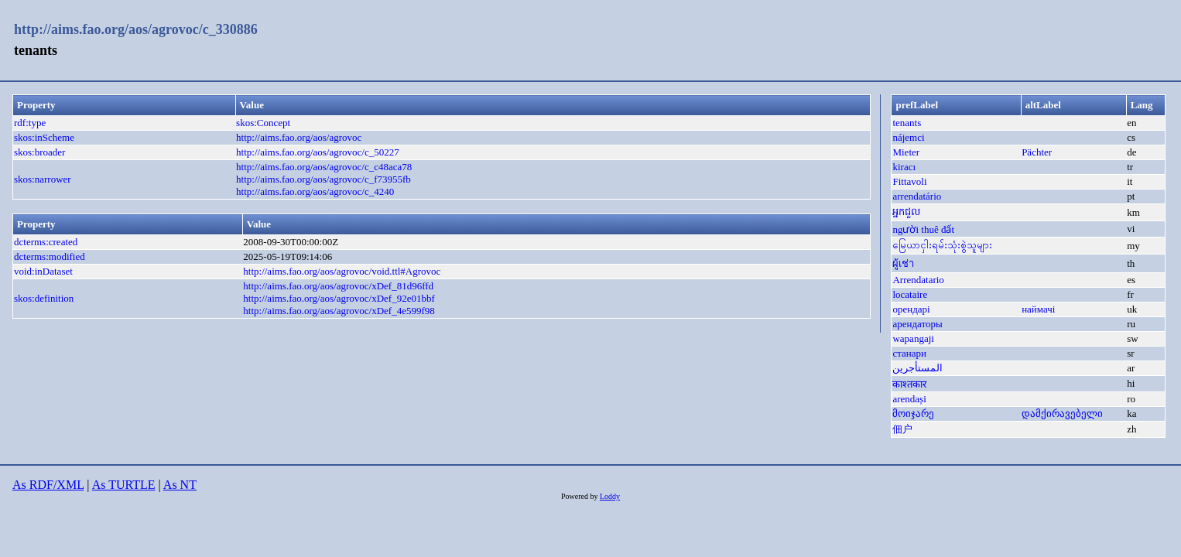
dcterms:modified (49, 256)
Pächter (1037, 152)
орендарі (910, 309)
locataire (909, 294)
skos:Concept (263, 122)
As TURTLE (124, 484)
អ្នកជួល (906, 211)
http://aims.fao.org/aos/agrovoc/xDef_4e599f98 (338, 310)
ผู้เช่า (903, 263)
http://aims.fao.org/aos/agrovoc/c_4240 (315, 191)
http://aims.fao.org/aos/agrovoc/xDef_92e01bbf (338, 298)
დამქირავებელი (1062, 413)
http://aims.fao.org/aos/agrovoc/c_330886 (136, 29)
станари (909, 353)
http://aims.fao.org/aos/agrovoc (298, 137)
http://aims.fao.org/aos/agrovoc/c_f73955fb (323, 179)
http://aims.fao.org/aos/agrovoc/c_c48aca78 (324, 167)
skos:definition (44, 298)
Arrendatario (917, 279)
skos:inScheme (44, 137)
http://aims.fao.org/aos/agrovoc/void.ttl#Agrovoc (341, 271)
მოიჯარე (913, 413)
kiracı (904, 167)
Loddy (610, 496)
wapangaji (912, 338)
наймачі (1038, 309)
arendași (909, 399)
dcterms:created (45, 242)
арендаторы (917, 324)
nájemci (908, 137)
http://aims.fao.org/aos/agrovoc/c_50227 (317, 152)
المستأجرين (917, 368)
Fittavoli (909, 181)
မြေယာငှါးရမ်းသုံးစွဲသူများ (942, 245)
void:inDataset (43, 271)
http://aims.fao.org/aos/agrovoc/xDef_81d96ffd (338, 286)
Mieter (905, 152)
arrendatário (916, 196)
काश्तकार (909, 384)
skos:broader (39, 152)
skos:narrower (42, 179)
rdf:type (30, 122)
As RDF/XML (48, 484)
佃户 (902, 429)
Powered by (580, 496)
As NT (180, 484)
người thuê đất (923, 229)
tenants (906, 122)
